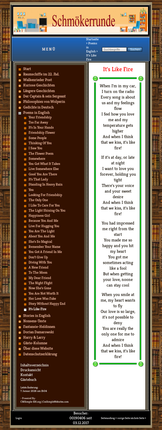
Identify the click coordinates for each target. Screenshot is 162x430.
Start (27, 68)
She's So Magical (40, 241)
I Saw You (35, 148)
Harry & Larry (34, 337)
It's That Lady (38, 179)
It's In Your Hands (41, 127)
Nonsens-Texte (34, 321)
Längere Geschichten (39, 90)
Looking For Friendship (45, 195)
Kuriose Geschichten (39, 85)
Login (19, 418)
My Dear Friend (40, 278)
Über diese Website (38, 348)
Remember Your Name (44, 246)
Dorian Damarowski (38, 332)
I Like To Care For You (44, 205)
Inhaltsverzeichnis (34, 365)
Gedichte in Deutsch (38, 107)
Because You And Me (43, 220)
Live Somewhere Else (44, 169)
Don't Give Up (38, 257)
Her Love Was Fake (42, 298)
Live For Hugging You (44, 226)
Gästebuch (28, 379)
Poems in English (36, 112)
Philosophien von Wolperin (44, 101)
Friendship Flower (42, 132)
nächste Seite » (138, 418)
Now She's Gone (40, 288)
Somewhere (37, 158)
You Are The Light (41, 231)
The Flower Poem (41, 153)
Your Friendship (40, 117)
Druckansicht (30, 369)
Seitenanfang (108, 418)
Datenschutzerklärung (40, 354)
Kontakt (26, 374)
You (31, 189)
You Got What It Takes (44, 163)
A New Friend (38, 267)
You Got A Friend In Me (45, 252)
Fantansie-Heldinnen (39, 326)
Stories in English (36, 315)
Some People (38, 138)
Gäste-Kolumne (35, 343)
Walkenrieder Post (37, 79)
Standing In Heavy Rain (45, 184)
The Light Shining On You (47, 210)
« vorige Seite (122, 418)
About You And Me (42, 236)
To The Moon (38, 272)
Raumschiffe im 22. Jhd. (41, 74)
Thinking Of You (40, 143)
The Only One (38, 200)
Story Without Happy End (47, 303)
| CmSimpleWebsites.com (55, 401)
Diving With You (40, 262)
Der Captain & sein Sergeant (44, 96)
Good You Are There (43, 174)
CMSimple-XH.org (30, 401)
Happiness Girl (39, 215)
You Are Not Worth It (43, 293)
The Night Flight (40, 283)
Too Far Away (38, 122)
